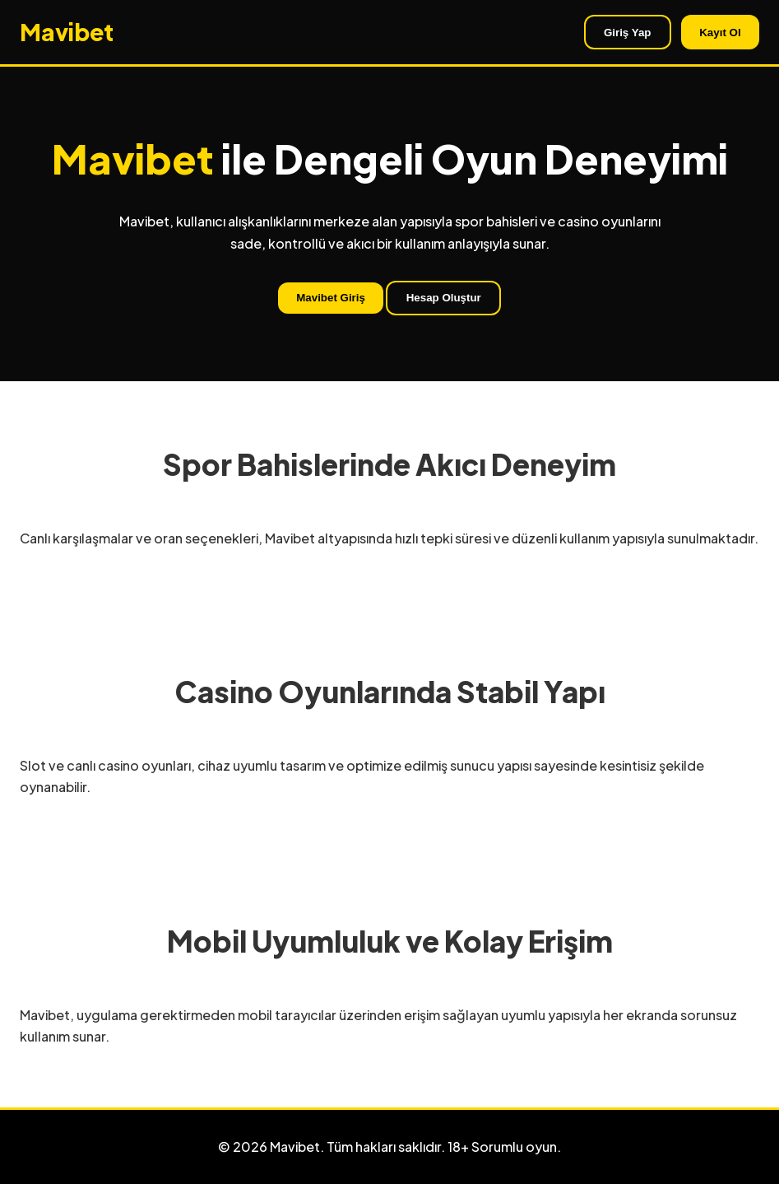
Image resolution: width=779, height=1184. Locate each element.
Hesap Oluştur (443, 297)
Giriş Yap (627, 32)
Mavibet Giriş (330, 297)
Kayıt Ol (719, 32)
